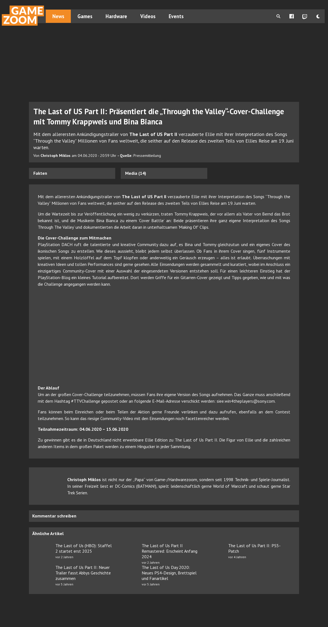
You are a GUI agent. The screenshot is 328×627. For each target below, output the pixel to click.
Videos (147, 16)
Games (84, 16)
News (58, 16)
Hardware (116, 16)
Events (176, 16)
